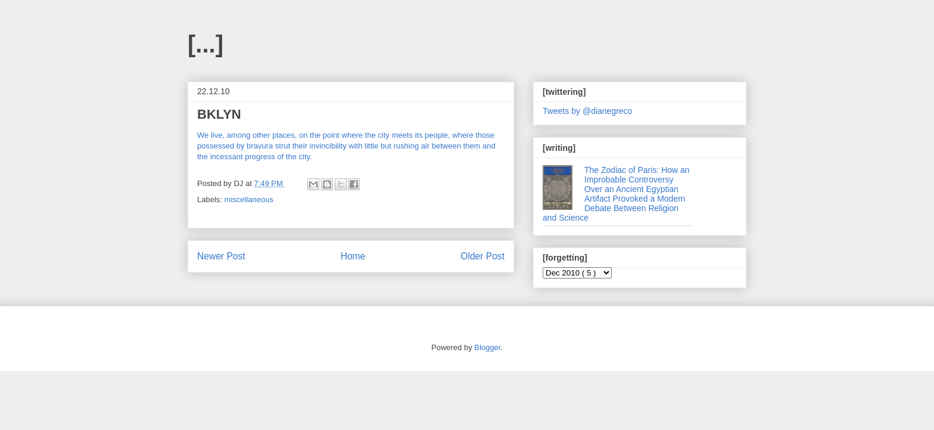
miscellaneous (249, 199)
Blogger (487, 347)
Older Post (482, 256)
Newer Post (221, 256)
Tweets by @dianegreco (587, 111)
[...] (205, 44)
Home (353, 256)
